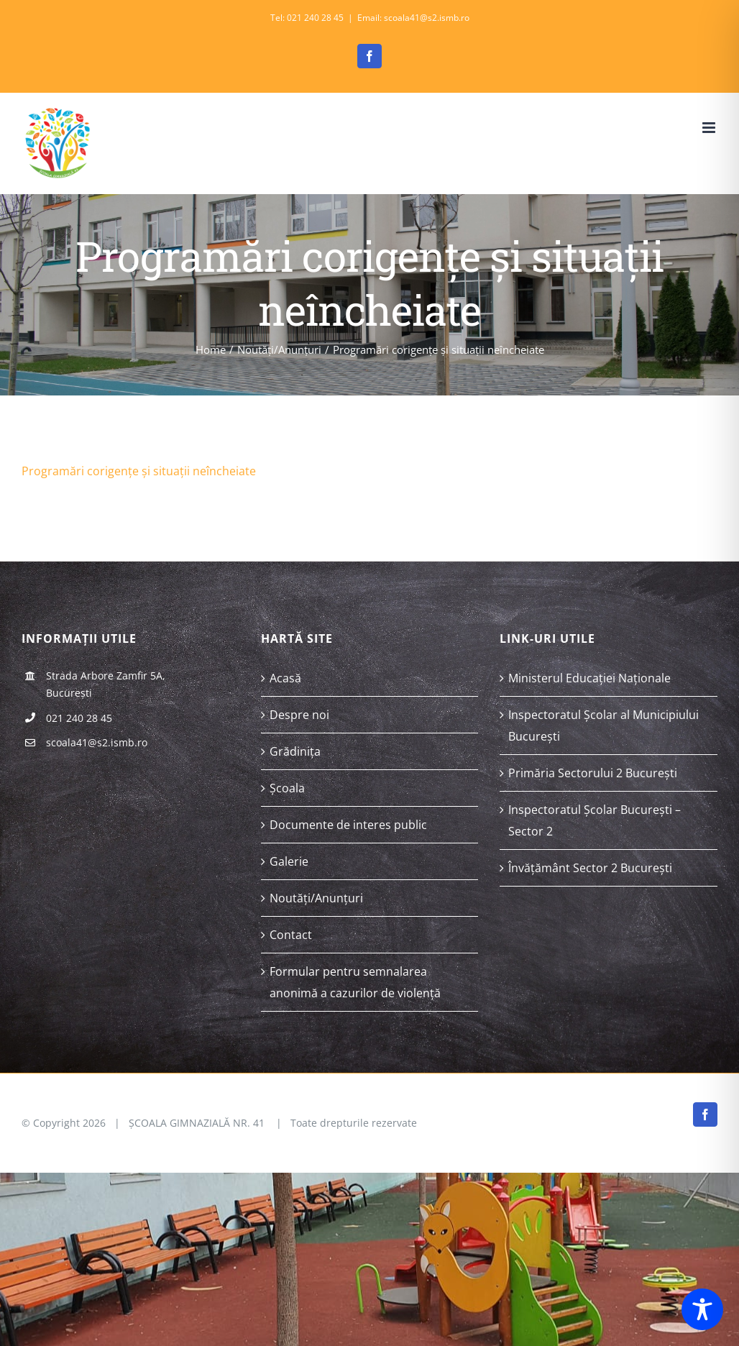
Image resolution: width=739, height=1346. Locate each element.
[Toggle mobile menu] (709, 127)
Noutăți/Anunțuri (316, 898)
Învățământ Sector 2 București (590, 868)
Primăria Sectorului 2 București (592, 773)
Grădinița (295, 751)
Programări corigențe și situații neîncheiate (139, 471)
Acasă (285, 678)
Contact (291, 935)
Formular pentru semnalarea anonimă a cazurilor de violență (355, 982)
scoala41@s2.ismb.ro (96, 742)
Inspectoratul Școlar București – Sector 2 (594, 820)
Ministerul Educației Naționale (589, 678)
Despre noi (299, 715)
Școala (287, 788)
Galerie (289, 861)
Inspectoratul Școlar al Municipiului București (603, 725)
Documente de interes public (348, 825)
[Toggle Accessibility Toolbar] (702, 1309)
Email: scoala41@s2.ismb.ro (413, 18)
